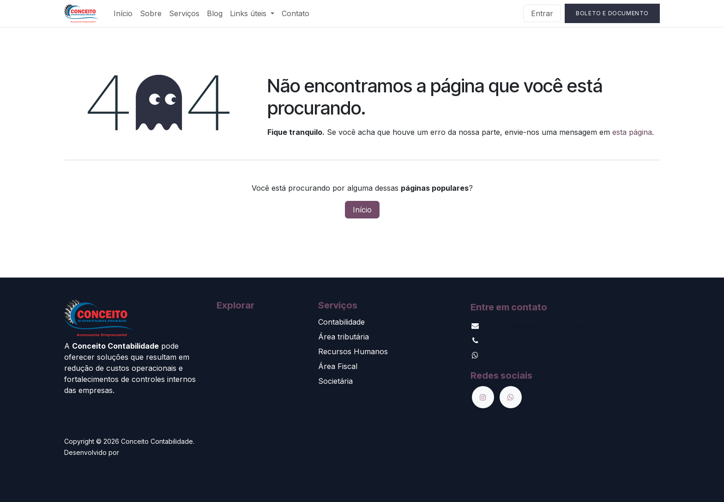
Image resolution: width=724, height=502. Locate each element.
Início (362, 209)
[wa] (511, 397)
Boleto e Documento (612, 13)
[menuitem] (123, 13)
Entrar (542, 13)
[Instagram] (483, 397)
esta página (632, 132)
